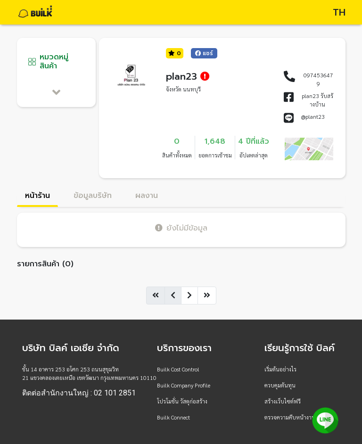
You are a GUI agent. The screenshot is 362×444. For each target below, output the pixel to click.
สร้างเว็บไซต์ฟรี (282, 401)
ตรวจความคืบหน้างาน (289, 417)
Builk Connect (173, 417)
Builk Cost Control (178, 369)
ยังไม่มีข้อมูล (181, 228)
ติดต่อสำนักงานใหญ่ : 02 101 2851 (79, 393)
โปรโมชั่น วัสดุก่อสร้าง (182, 401)
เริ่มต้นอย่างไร (280, 369)
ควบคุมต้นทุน (280, 385)
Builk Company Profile (183, 385)
